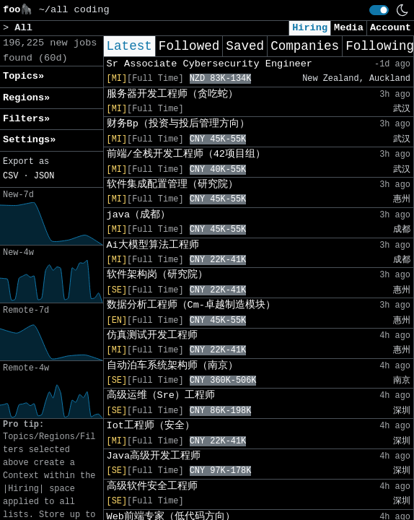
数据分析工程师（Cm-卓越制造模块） (191, 305)
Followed (189, 46)
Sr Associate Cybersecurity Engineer (210, 63)
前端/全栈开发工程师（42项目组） (186, 154)
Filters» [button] (26, 118)
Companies (304, 46)
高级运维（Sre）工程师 (161, 395)
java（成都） (139, 214)
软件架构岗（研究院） (157, 274)
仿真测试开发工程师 (152, 335)
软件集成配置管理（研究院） (172, 184)
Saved (245, 46)
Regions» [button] (26, 97)
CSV (10, 176)
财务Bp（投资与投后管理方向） (178, 123)
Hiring (309, 27)
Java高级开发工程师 (154, 456)
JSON (44, 176)
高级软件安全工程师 (152, 486)
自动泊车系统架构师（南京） (172, 365)
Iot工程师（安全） (151, 425)
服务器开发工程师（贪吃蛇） (172, 94)
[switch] (379, 10)
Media (349, 27)
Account (390, 27)
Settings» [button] (29, 139)
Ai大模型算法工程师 (153, 245)
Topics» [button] (23, 76)
